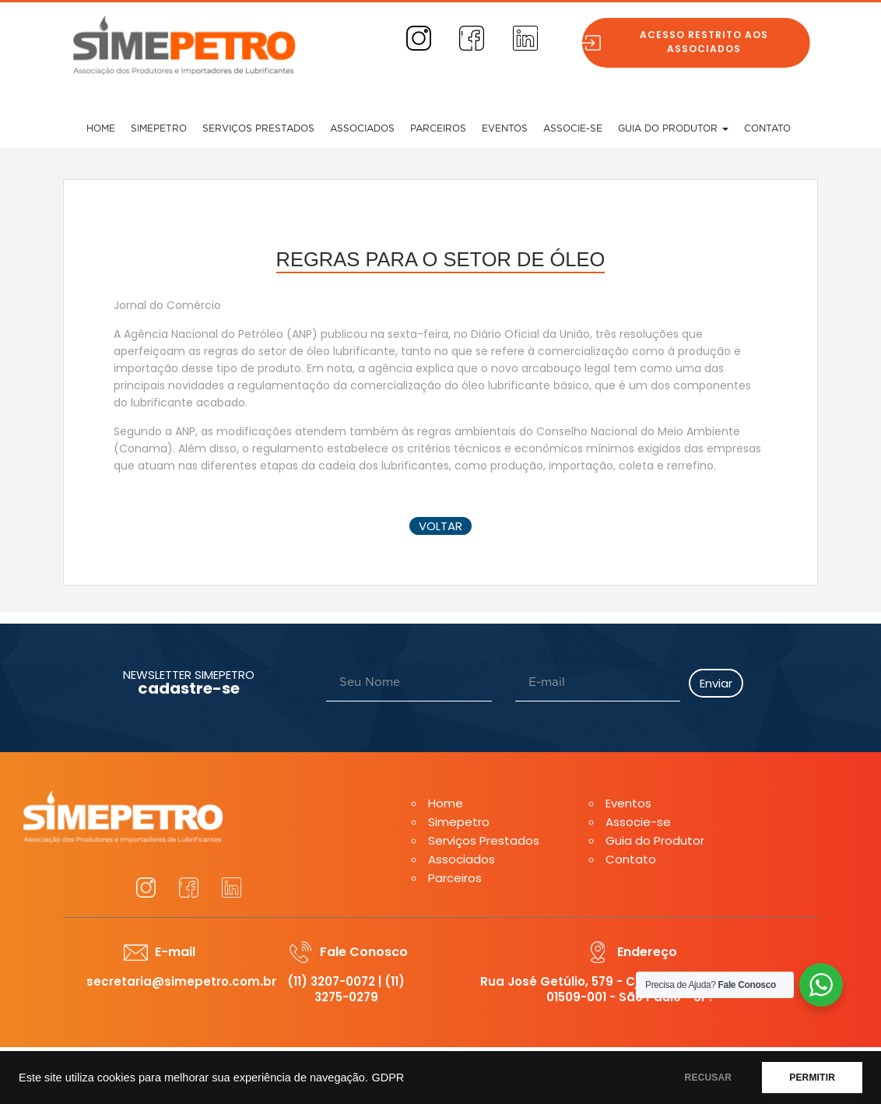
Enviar (716, 683)
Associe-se (572, 128)
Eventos (505, 128)
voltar (440, 526)
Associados (362, 128)
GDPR (387, 1077)
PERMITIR (812, 1077)
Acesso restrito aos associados (710, 41)
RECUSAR (708, 1077)
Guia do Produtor (673, 128)
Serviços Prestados (258, 128)
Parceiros (438, 128)
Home (100, 128)
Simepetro (159, 128)
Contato (767, 128)
